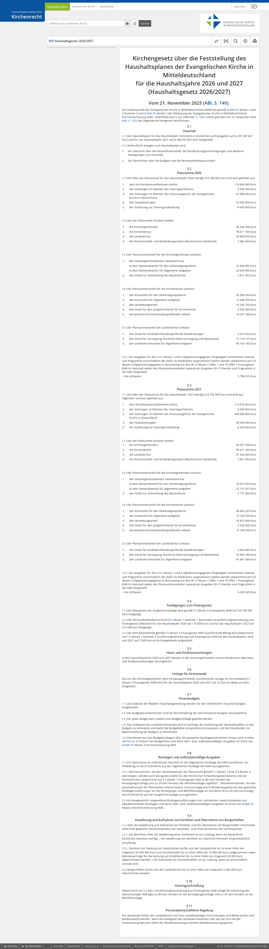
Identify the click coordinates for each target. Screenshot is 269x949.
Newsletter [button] (74, 946)
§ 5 (195, 610)
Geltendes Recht (57, 6)
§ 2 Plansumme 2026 (68, 58)
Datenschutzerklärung (117, 946)
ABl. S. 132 (129, 120)
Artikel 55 (233, 110)
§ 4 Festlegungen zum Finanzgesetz (78, 69)
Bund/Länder (31, 946)
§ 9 (167, 633)
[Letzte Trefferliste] (134, 23)
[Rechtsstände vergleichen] (216, 41)
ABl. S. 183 (196, 117)
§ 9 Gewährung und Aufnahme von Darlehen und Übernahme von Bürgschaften (84, 102)
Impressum (92, 946)
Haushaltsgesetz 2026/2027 (71, 41)
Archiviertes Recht (83, 6)
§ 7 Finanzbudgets (67, 86)
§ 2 (215, 771)
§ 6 (171, 620)
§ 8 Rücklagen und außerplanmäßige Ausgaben (79, 93)
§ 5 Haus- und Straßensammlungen (78, 75)
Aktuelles (239, 6)
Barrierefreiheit (144, 946)
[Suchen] (145, 23)
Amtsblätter (107, 6)
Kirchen (10, 946)
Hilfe (161, 946)
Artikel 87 (150, 113)
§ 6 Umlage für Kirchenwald (73, 81)
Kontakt (58, 946)
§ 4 (145, 890)
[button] (254, 6)
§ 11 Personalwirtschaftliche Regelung (79, 116)
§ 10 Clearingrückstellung (71, 110)
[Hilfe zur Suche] (127, 23)
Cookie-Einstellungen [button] (181, 946)
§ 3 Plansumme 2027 (68, 64)
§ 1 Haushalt (63, 53)
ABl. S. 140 (216, 103)
